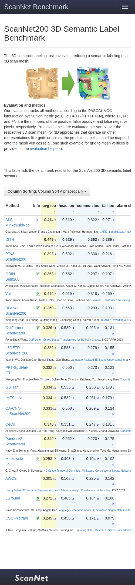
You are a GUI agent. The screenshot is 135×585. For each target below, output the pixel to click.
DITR (9, 239)
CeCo (10, 424)
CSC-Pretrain (16, 518)
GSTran (12, 387)
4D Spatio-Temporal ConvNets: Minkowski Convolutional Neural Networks (88, 470)
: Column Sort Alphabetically (47, 191)
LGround (12, 498)
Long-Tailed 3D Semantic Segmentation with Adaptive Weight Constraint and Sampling (59, 490)
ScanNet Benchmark (36, 7)
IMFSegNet (15, 398)
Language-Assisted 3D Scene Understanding (98, 359)
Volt (8, 293)
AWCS (10, 478)
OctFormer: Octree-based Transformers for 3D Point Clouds (64, 339)
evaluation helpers (45, 148)
